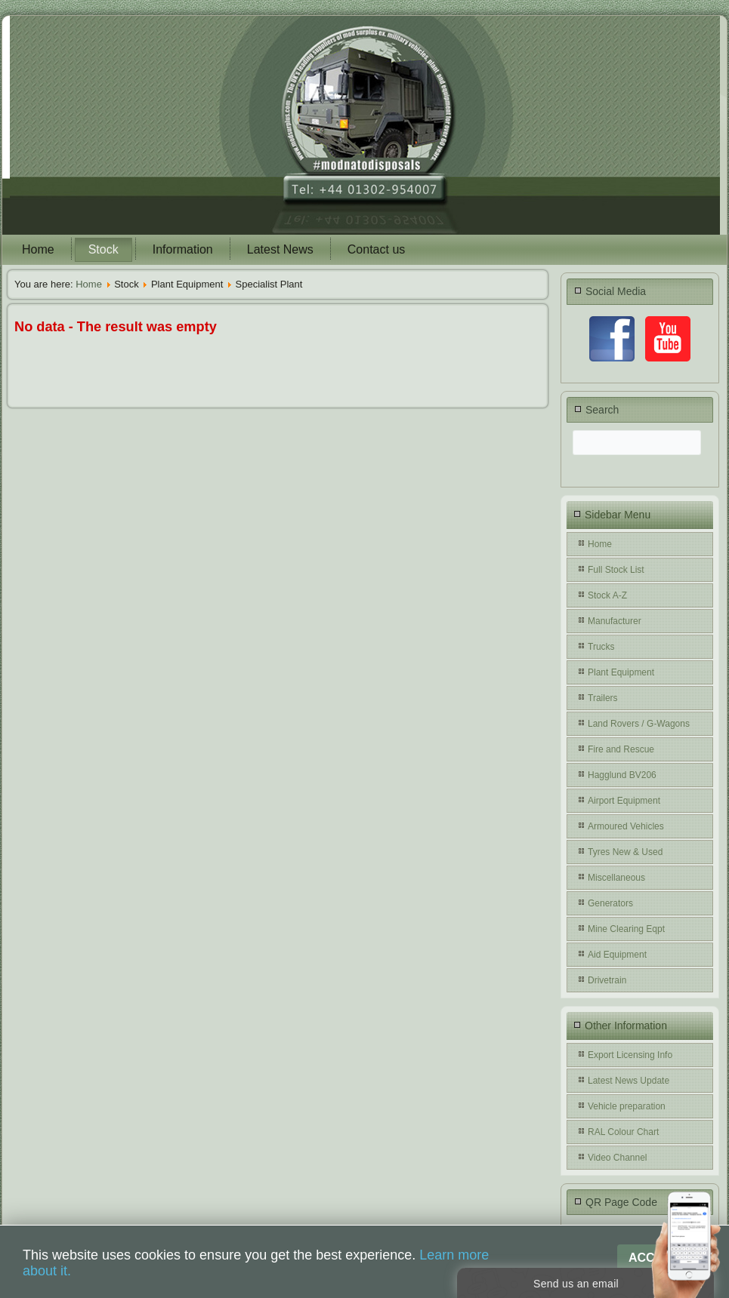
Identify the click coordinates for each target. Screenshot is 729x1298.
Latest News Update (628, 1080)
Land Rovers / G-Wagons (639, 723)
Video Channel (617, 1157)
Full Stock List (616, 569)
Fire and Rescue (621, 749)
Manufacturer (614, 621)
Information (183, 249)
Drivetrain (607, 980)
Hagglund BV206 (622, 775)
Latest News (280, 249)
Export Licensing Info (630, 1055)
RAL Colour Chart (623, 1132)
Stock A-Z (607, 595)
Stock (103, 249)
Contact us (376, 249)
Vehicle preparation (627, 1106)
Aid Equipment (617, 954)
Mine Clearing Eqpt (626, 929)
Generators (610, 903)
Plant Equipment (621, 672)
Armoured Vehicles (626, 826)
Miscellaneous (616, 877)
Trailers (603, 698)
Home (38, 249)
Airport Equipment (624, 800)
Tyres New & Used (625, 852)
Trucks (601, 646)
